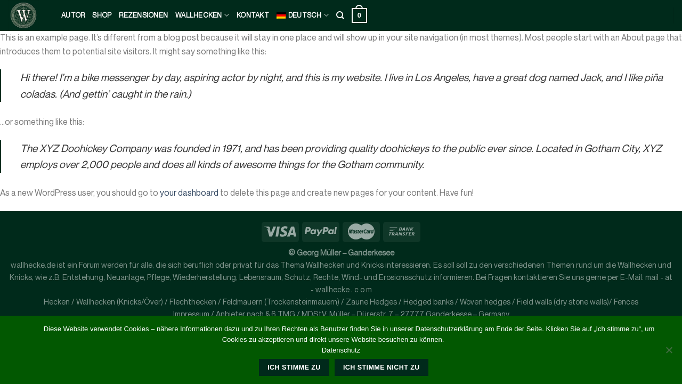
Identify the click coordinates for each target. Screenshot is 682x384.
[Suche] (340, 15)
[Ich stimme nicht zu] (668, 353)
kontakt (253, 15)
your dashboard (189, 192)
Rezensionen (143, 15)
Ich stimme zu (293, 367)
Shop (101, 15)
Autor (73, 15)
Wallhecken (202, 15)
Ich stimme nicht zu (381, 367)
